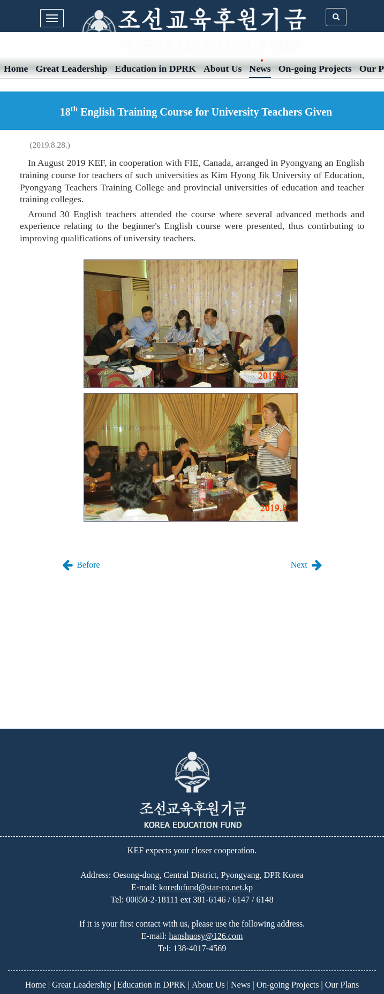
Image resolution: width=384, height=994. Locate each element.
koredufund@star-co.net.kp (206, 887)
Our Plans (342, 984)
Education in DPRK (155, 68)
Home (16, 68)
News (259, 68)
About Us (223, 68)
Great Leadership (71, 68)
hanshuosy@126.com (206, 936)
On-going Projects (315, 68)
